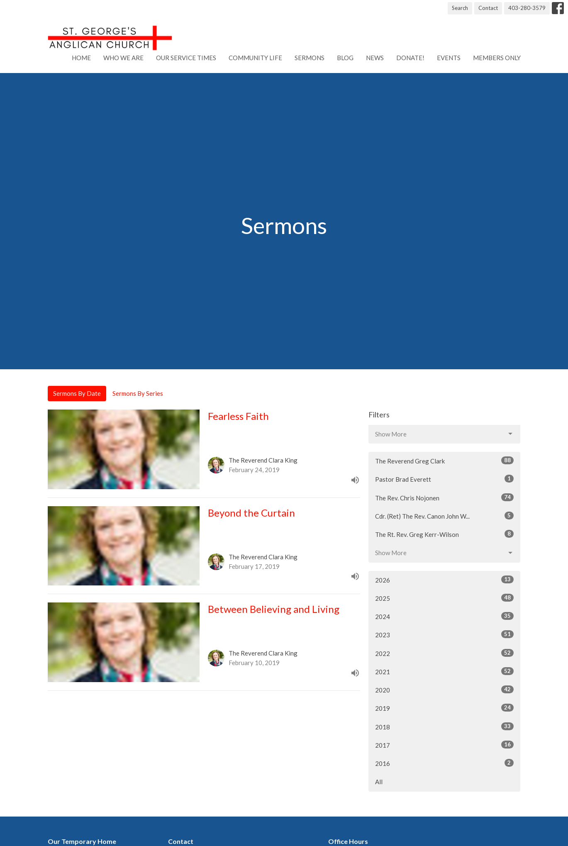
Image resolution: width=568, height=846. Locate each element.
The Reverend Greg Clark (444, 460)
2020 (444, 689)
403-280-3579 (527, 8)
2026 (444, 579)
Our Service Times (186, 57)
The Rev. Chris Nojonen (444, 497)
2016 (444, 763)
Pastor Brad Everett (444, 479)
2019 (444, 708)
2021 (444, 671)
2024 (444, 616)
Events (449, 57)
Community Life (255, 57)
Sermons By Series (137, 393)
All (379, 781)
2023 (444, 634)
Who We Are (123, 57)
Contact (488, 8)
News (375, 57)
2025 (444, 598)
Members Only (497, 57)
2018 (444, 726)
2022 (444, 653)
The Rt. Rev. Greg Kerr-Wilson (444, 534)
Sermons (309, 57)
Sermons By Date (77, 393)
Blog (345, 57)
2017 (444, 745)
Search (460, 8)
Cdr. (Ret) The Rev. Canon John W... (444, 516)
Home (81, 57)
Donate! (410, 57)
